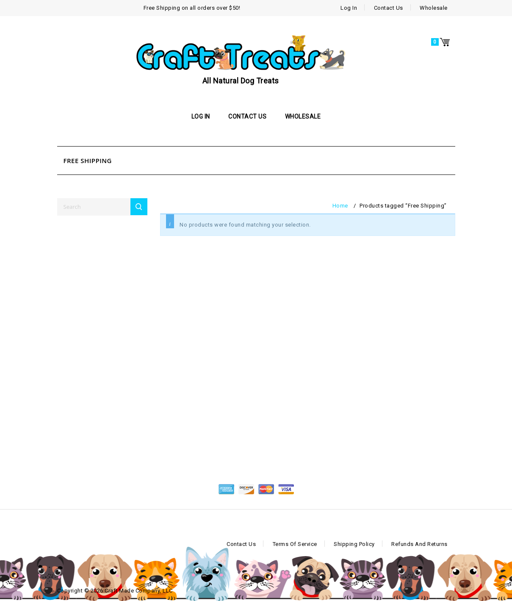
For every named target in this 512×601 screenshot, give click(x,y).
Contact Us (388, 8)
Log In (348, 8)
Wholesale (434, 8)
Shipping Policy (354, 544)
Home (340, 205)
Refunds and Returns (419, 544)
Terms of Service (295, 544)
